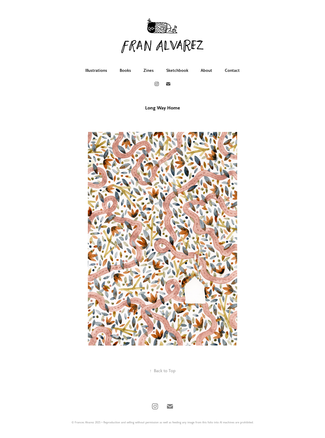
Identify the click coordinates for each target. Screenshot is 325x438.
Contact (232, 70)
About (206, 70)
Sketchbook (177, 70)
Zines (148, 70)
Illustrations (96, 70)
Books (125, 70)
